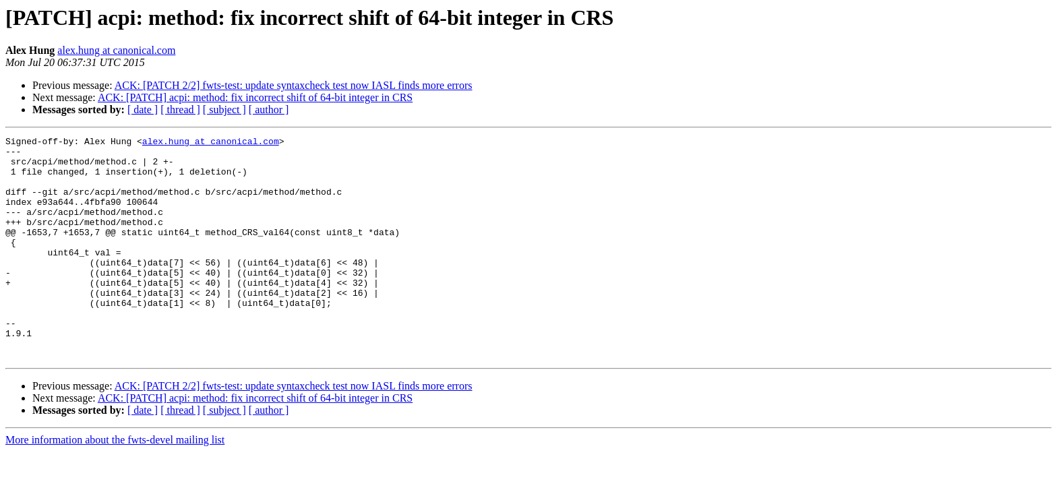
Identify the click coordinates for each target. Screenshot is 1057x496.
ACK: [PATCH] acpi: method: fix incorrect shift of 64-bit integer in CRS (255, 97)
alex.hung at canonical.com (116, 50)
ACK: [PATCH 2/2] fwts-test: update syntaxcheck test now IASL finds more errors (294, 85)
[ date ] (142, 109)
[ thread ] (180, 109)
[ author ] (269, 109)
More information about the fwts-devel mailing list (114, 484)
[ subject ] (224, 109)
